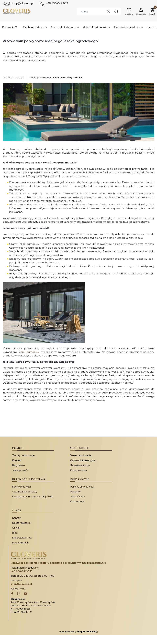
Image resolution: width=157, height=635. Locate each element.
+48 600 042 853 (57, 3)
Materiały (75, 491)
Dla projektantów (22, 537)
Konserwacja (77, 501)
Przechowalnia (78, 470)
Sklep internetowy (77, 631)
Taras (56, 77)
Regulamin (18, 465)
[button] (116, 11)
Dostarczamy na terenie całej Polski (32, 496)
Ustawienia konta (80, 465)
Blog (15, 532)
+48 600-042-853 (21, 571)
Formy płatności (21, 486)
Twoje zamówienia (80, 455)
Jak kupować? (20, 470)
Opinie (16, 527)
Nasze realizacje (21, 522)
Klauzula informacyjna (82, 460)
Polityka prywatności (82, 486)
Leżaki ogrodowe (71, 77)
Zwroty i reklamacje (23, 455)
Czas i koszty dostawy (24, 491)
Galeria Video (77, 496)
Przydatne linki (20, 542)
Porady (46, 77)
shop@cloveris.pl (22, 3)
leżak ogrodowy (29, 352)
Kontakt (16, 460)
